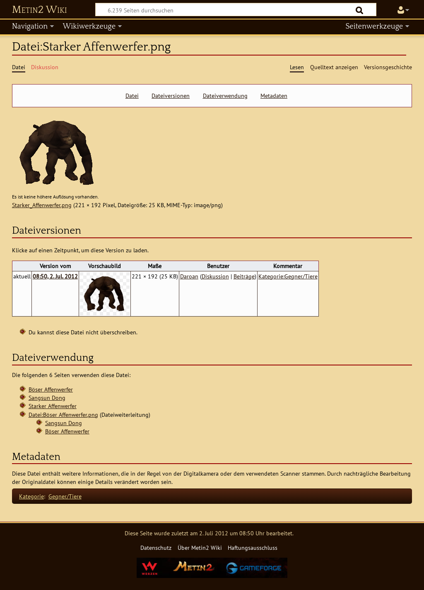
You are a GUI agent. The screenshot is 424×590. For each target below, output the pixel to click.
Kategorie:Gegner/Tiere (288, 276)
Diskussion (215, 276)
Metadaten (273, 95)
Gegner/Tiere (65, 496)
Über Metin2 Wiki (200, 547)
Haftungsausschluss (252, 547)
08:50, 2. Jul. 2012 (55, 276)
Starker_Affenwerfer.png (42, 205)
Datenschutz (155, 547)
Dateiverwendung (225, 95)
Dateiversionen (171, 95)
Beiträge (244, 276)
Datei (132, 95)
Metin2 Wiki (39, 10)
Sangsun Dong (47, 397)
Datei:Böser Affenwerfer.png (63, 414)
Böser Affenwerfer (51, 389)
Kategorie (31, 496)
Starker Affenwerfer (53, 406)
